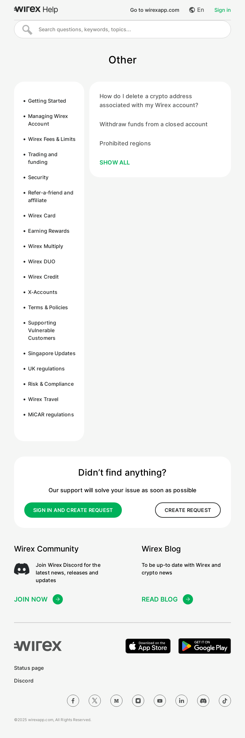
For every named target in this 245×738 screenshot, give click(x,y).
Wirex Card (42, 215)
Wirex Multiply (45, 246)
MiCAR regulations (51, 414)
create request (188, 510)
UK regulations (46, 368)
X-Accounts (42, 292)
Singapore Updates (52, 353)
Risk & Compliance (51, 384)
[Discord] (203, 701)
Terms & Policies (48, 307)
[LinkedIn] (181, 701)
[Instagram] (138, 701)
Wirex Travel (43, 399)
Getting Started (47, 101)
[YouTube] (160, 701)
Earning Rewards (49, 231)
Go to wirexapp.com (154, 10)
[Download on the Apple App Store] (148, 646)
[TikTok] (225, 701)
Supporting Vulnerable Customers (42, 330)
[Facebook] (73, 701)
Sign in (222, 10)
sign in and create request (73, 510)
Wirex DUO (41, 261)
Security (38, 177)
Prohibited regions (125, 143)
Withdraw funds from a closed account (154, 124)
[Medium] (116, 701)
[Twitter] (95, 701)
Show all (115, 162)
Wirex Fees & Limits (52, 139)
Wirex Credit (43, 277)
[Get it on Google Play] (204, 646)
